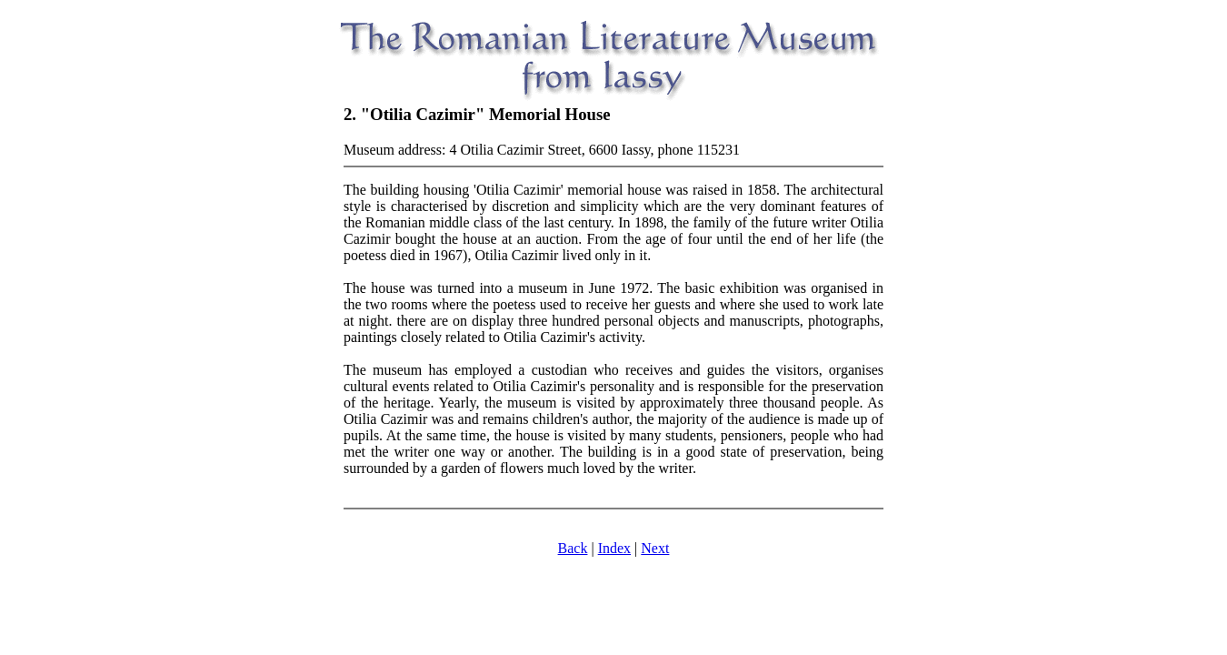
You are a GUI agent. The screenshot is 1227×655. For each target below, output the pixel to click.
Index (614, 548)
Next (655, 548)
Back (573, 548)
